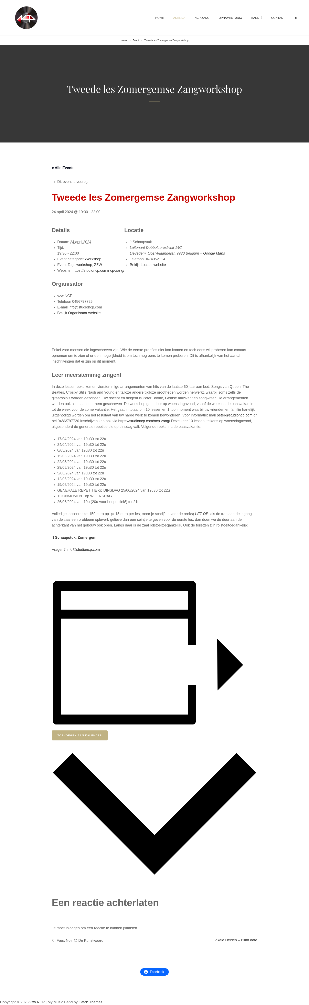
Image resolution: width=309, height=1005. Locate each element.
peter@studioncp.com (234, 415)
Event (135, 40)
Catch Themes (91, 1002)
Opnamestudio (230, 17)
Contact (278, 17)
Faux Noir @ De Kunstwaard (79, 940)
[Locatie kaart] (174, 309)
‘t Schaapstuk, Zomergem (74, 537)
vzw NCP (37, 1002)
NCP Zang (201, 17)
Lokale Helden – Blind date (235, 940)
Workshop (93, 259)
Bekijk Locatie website (148, 265)
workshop (84, 265)
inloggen (73, 928)
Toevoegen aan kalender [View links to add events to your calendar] (79, 735)
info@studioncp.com (83, 550)
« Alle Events (63, 168)
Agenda (179, 17)
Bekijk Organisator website (79, 313)
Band (255, 17)
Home (159, 17)
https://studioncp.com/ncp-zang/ (144, 421)
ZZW (98, 265)
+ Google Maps (212, 253)
